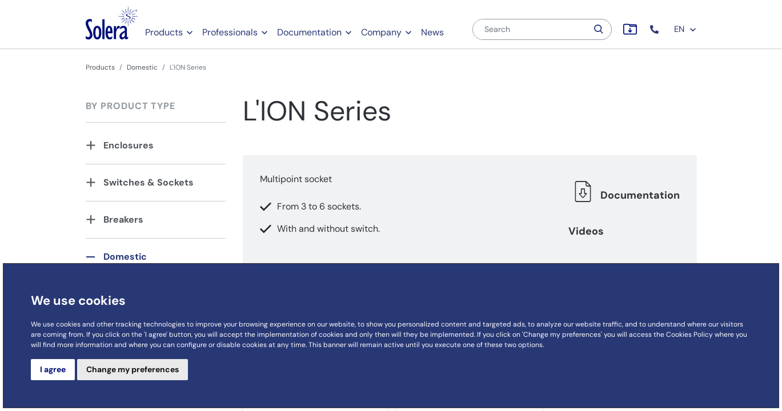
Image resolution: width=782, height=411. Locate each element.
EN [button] (685, 29)
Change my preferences (132, 369)
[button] (655, 29)
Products (164, 32)
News (432, 32)
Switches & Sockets (148, 182)
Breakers (123, 219)
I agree (53, 369)
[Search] (530, 29)
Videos (586, 231)
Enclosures (128, 145)
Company (381, 32)
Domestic (142, 67)
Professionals (230, 32)
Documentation (309, 32)
